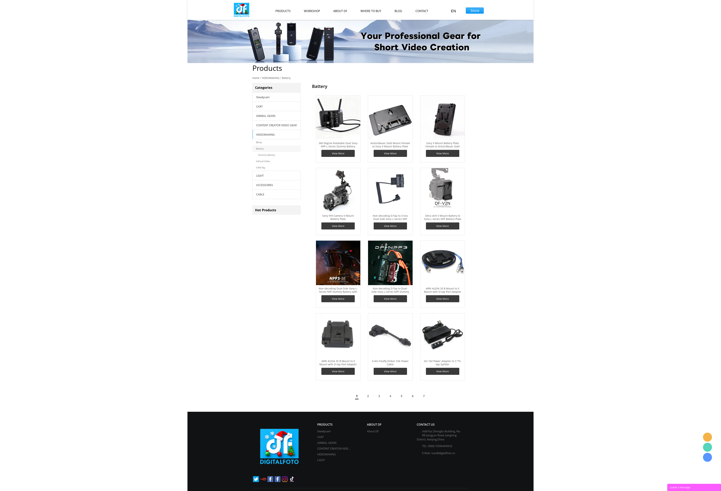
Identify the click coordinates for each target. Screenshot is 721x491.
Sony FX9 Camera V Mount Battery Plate (338, 217)
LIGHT (260, 175)
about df (340, 11)
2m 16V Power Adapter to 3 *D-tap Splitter (442, 363)
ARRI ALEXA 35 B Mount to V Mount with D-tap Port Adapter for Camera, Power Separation (338, 364)
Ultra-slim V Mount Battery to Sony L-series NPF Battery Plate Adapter (442, 219)
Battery (286, 78)
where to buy (370, 11)
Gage (707, 447)
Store (474, 10)
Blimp (259, 142)
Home (255, 78)
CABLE (260, 194)
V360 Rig (260, 167)
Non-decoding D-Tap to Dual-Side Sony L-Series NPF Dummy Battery (390, 292)
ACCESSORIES (264, 185)
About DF (373, 431)
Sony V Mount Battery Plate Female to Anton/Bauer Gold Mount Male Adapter (443, 146)
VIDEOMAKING (270, 78)
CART (259, 106)
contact (421, 11)
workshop (312, 11)
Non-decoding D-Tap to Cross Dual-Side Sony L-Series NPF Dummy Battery (390, 219)
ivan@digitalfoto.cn (443, 453)
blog (398, 11)
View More (338, 153)
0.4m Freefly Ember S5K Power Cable (390, 363)
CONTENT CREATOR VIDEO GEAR (276, 125)
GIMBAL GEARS (265, 116)
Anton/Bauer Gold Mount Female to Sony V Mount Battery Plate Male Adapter (390, 146)
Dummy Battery (266, 155)
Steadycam (263, 97)
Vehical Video (263, 161)
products (283, 11)
